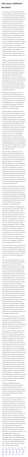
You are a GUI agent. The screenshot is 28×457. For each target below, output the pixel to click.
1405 (13, 452)
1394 (23, 452)
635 (9, 452)
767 (3, 455)
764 (16, 452)
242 (13, 449)
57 (19, 452)
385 (13, 454)
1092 (9, 454)
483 (16, 454)
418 (9, 447)
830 (9, 449)
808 (12, 447)
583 (18, 447)
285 (6, 454)
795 (19, 454)
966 (21, 447)
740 (24, 447)
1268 (6, 449)
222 (3, 447)
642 (6, 447)
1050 (19, 449)
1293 (6, 452)
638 (23, 449)
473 (3, 449)
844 (16, 449)
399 (3, 454)
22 (15, 447)
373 (22, 454)
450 (3, 452)
